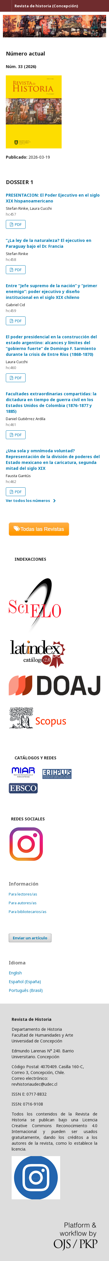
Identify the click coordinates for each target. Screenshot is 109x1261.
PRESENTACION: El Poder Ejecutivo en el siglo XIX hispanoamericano (53, 198)
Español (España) (25, 981)
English (15, 973)
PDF (18, 224)
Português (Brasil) (26, 990)
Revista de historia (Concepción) (46, 5)
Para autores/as (23, 902)
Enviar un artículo (30, 937)
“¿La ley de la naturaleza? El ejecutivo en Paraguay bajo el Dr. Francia (48, 243)
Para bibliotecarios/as (28, 911)
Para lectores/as (23, 894)
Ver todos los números (28, 500)
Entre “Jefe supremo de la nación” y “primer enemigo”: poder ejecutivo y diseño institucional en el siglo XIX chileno (51, 291)
